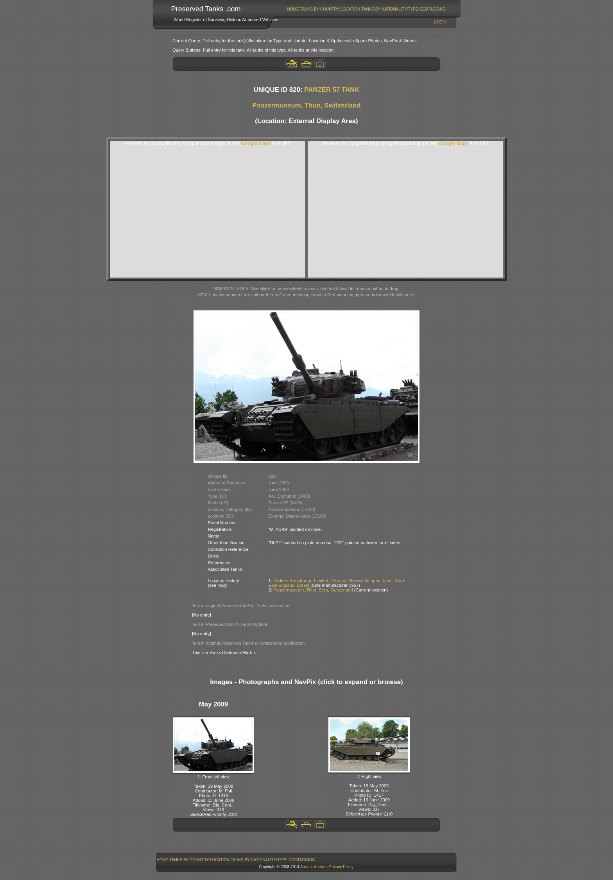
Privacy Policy (341, 867)
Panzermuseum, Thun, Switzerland (307, 105)
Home (293, 9)
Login (440, 22)
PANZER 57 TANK (331, 89)
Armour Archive (313, 867)
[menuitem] (293, 9)
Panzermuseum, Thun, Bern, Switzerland (313, 590)
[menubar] (366, 9)
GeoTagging (432, 9)
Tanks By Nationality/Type (389, 9)
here (409, 294)
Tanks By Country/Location (330, 9)
